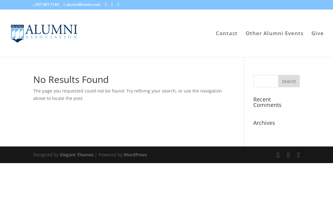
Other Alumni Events (274, 34)
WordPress (135, 155)
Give (317, 34)
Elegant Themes (77, 155)
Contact (227, 34)
